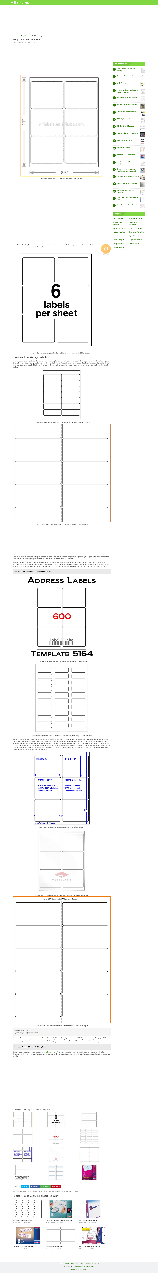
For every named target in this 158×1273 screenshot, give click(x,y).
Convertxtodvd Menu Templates (127, 133)
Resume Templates (119, 247)
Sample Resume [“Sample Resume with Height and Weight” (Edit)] (89, 1266)
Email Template (118, 236)
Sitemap (61, 1263)
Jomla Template (122, 83)
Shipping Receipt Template (125, 126)
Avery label (39, 1038)
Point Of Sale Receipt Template (127, 183)
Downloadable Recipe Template (127, 97)
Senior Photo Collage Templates (127, 104)
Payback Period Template (125, 147)
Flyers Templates (134, 236)
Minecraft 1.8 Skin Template (126, 155)
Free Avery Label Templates (55, 1246)
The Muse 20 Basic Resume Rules (128, 176)
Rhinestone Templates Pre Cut (127, 205)
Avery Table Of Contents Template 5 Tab (91, 1246)
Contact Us (88, 1263)
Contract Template (119, 232)
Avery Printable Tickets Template (23, 1246)
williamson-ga (23, 2)
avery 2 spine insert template (23, 1191)
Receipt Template (118, 244)
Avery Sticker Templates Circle (22, 1220)
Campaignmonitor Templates (126, 112)
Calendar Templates (119, 228)
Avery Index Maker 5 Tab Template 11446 (59, 1220)
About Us (81, 1263)
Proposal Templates (135, 240)
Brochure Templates (135, 218)
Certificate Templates (136, 228)
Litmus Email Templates (124, 140)
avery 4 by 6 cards (49, 1191)
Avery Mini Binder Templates (88, 1220)
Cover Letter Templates (136, 232)
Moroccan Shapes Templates (126, 76)
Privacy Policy (95, 1263)
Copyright (66, 1263)
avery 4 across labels (38, 1191)
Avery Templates (18, 42)
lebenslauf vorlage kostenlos (79, 1269)
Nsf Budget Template (123, 119)
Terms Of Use (74, 1263)
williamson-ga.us (51, 1052)
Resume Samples (134, 244)
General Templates (119, 240)
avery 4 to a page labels (61, 1191)
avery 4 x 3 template (74, 1191)
